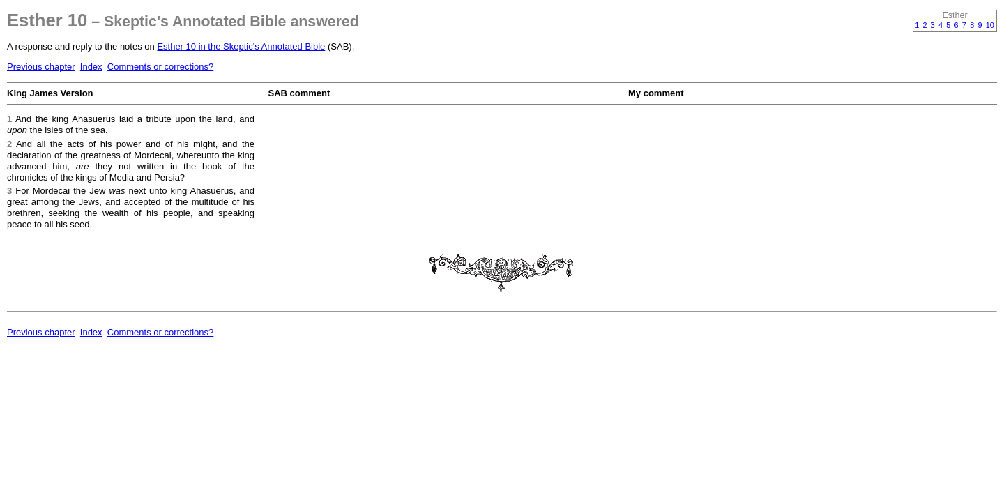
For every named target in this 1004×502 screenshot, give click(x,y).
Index (91, 66)
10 (990, 25)
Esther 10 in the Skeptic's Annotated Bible (241, 46)
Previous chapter (41, 66)
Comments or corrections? (160, 66)
